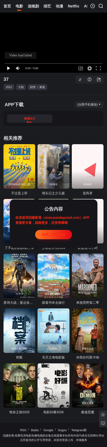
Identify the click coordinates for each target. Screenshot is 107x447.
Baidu (35, 430)
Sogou (62, 430)
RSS (23, 430)
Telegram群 (79, 430)
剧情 (32, 87)
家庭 (42, 87)
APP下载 (14, 104)
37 (6, 79)
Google (48, 430)
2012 (9, 87)
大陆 (21, 87)
